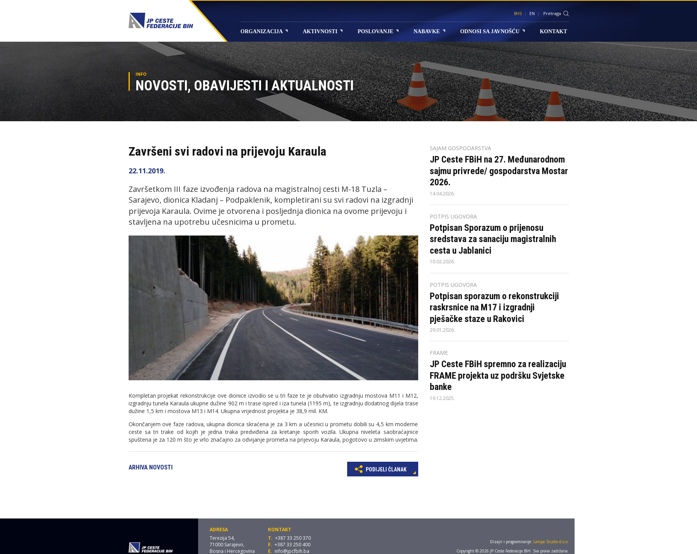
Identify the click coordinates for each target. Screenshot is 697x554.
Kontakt (553, 31)
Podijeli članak (381, 468)
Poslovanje (378, 31)
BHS (518, 13)
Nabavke (429, 31)
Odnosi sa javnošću (492, 31)
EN (532, 13)
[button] (411, 242)
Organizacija (264, 31)
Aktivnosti (323, 31)
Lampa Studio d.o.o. (551, 541)
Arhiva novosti (151, 467)
